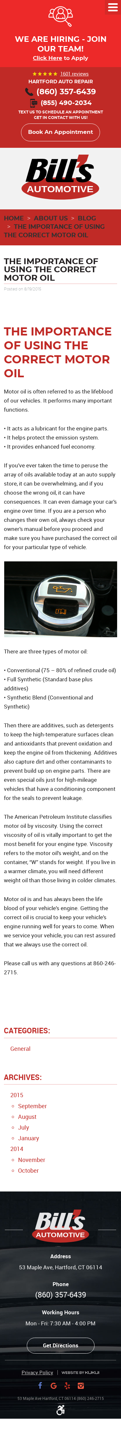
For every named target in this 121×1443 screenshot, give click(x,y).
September (32, 1106)
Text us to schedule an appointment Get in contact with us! (60, 111)
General (20, 1048)
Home (14, 219)
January (28, 1138)
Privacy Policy (37, 1372)
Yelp (67, 1385)
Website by (80, 1373)
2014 (16, 1149)
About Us (51, 219)
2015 (16, 1095)
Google (53, 1385)
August (27, 1116)
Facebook (40, 1385)
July (23, 1127)
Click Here (47, 58)
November (31, 1160)
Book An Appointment (60, 132)
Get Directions (60, 1345)
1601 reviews (74, 73)
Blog (87, 219)
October (28, 1170)
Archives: (23, 1077)
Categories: (27, 1031)
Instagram (81, 1385)
